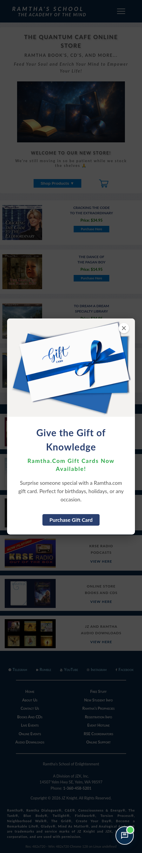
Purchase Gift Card (71, 520)
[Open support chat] (124, 835)
